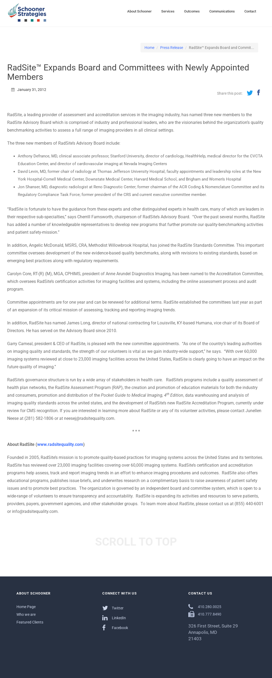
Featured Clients (29, 622)
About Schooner (139, 11)
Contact (250, 11)
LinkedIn (114, 618)
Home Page (26, 607)
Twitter (113, 608)
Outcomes (192, 11)
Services (168, 11)
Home (149, 47)
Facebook (115, 628)
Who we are (26, 614)
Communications (222, 11)
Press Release (171, 47)
